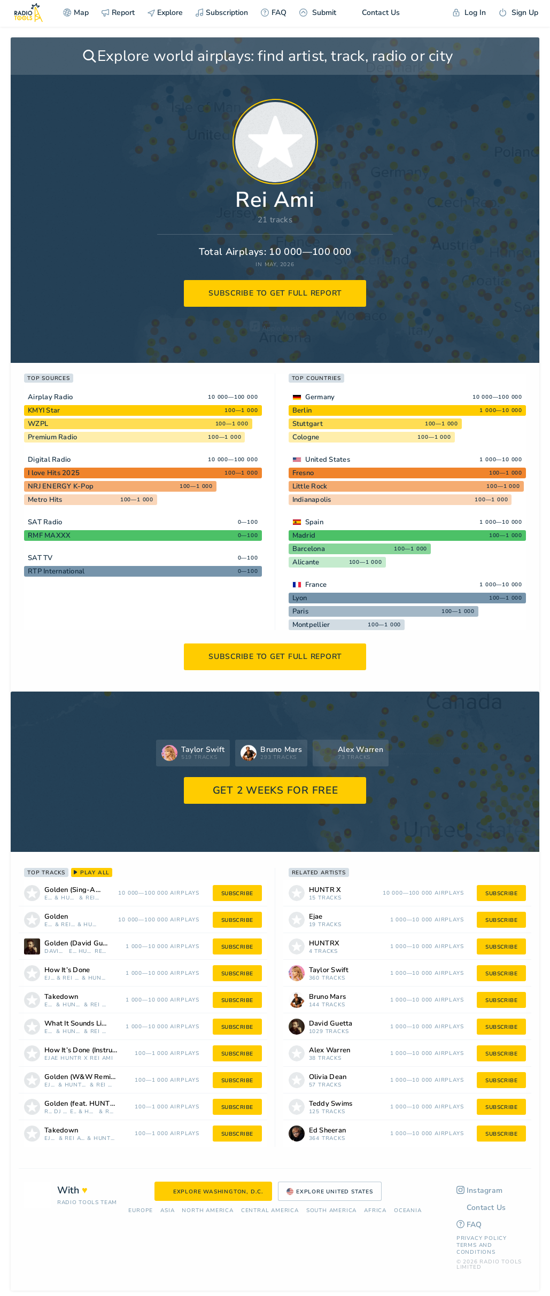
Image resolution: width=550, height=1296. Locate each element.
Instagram (479, 1190)
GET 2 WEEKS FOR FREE (275, 790)
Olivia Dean (328, 1077)
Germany (320, 397)
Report (118, 12)
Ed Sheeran (327, 1131)
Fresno (303, 473)
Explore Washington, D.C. (213, 1192)
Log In (469, 12)
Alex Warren (330, 1050)
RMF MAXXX (49, 535)
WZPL (38, 424)
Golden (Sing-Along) (78, 890)
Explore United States (329, 1192)
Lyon (299, 598)
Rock (48, 1112)
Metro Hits (45, 500)
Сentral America (270, 1210)
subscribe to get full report (275, 293)
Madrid (304, 535)
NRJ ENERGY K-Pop (61, 486)
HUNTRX (91, 925)
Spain (314, 522)
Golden (56, 917)
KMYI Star (44, 410)
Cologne (306, 437)
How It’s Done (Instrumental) (91, 1050)
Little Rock (310, 486)
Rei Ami (92, 898)
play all (92, 872)
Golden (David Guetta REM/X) (89, 943)
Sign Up (518, 12)
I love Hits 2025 (54, 473)
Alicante (306, 562)
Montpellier (311, 625)
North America (207, 1210)
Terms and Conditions (475, 1248)
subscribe (237, 893)
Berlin (302, 410)
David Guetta (55, 951)
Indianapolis (311, 500)
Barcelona (308, 549)
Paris (300, 611)
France (316, 584)
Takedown (61, 997)
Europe (140, 1210)
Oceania (408, 1210)
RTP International (56, 571)
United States (327, 459)
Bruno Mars (327, 997)
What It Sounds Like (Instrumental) (89, 1024)
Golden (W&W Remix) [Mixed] (93, 1077)
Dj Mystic (61, 1112)
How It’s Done (67, 970)
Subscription (222, 12)
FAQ (273, 12)
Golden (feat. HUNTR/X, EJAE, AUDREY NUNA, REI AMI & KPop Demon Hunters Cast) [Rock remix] (94, 1104)
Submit (317, 12)
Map (76, 12)
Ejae (48, 898)
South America (331, 1210)
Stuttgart (307, 424)
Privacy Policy (481, 1238)
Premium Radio (52, 437)
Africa (375, 1210)
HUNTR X (69, 898)
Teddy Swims (331, 1104)
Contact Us (374, 12)
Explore (165, 12)
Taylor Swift (329, 970)
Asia (167, 1210)
